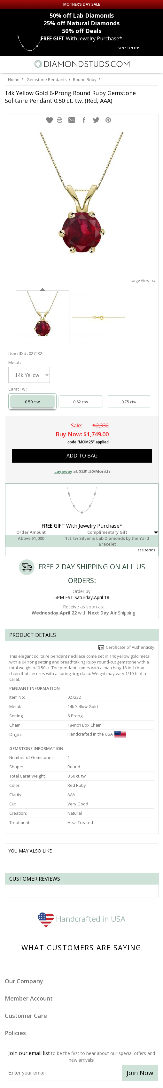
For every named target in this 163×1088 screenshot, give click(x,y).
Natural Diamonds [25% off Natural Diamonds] (81, 23)
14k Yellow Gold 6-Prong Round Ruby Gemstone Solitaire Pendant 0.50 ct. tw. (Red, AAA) (70, 96)
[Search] (22, 63)
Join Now (140, 1072)
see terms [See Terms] (146, 550)
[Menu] (8, 64)
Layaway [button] (63, 471)
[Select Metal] (29, 375)
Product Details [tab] (32, 635)
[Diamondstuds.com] (81, 64)
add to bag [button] (81, 455)
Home (13, 79)
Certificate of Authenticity (126, 647)
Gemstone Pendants (47, 79)
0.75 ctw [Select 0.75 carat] (128, 402)
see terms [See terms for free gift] (129, 47)
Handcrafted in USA (81, 918)
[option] (42, 316)
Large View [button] (142, 280)
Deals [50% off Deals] (81, 31)
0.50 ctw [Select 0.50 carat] (32, 402)
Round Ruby (85, 79)
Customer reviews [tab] (34, 878)
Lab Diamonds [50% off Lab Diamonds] (82, 15)
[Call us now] (142, 63)
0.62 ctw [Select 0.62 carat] (80, 402)
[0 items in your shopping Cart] (154, 64)
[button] (49, 120)
